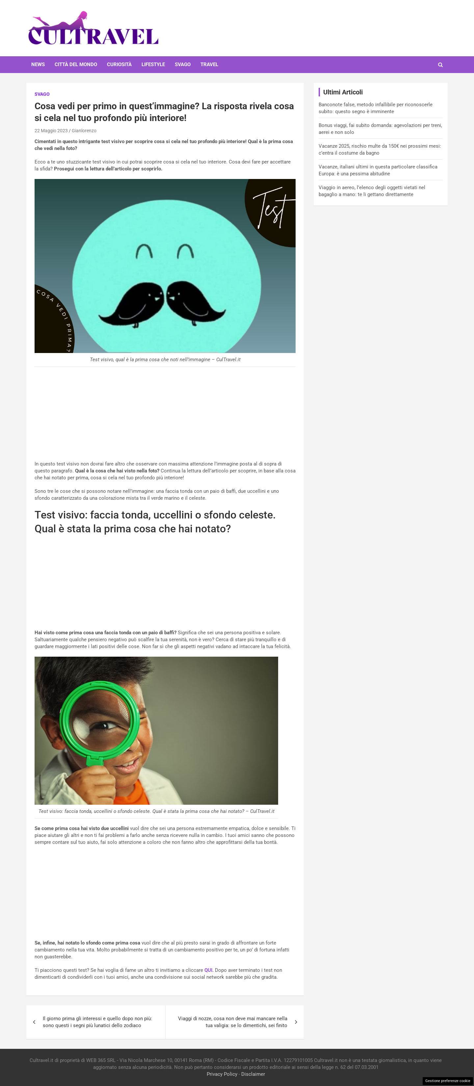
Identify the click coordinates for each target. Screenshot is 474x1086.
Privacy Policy (222, 1074)
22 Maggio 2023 (51, 130)
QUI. (209, 970)
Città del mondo (76, 64)
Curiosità (119, 64)
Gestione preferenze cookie (447, 1081)
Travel (209, 64)
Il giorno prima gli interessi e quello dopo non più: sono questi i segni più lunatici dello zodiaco (97, 1022)
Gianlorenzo (84, 130)
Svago (183, 64)
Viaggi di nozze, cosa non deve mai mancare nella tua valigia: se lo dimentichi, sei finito (232, 1022)
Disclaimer (253, 1074)
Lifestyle (153, 64)
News (38, 64)
